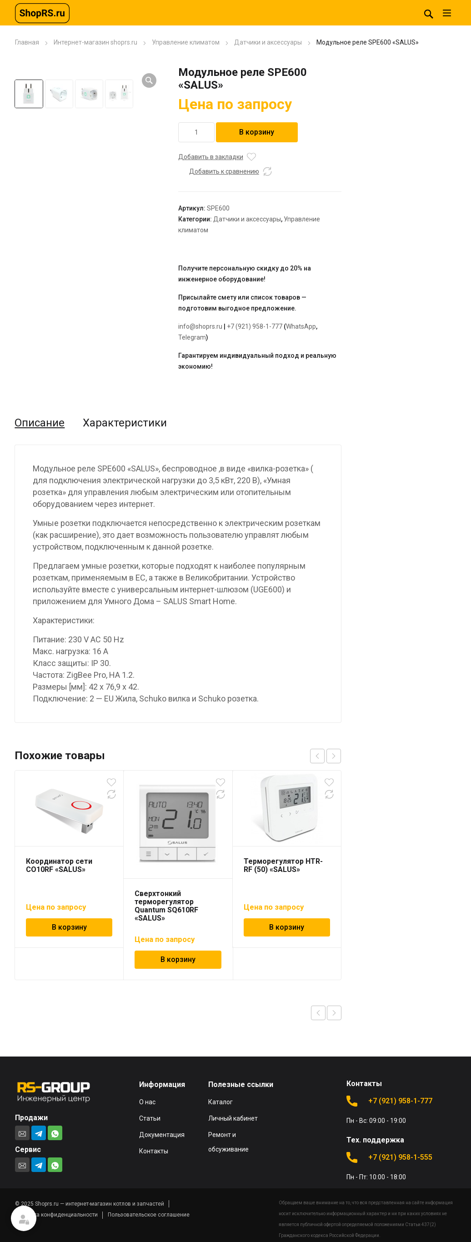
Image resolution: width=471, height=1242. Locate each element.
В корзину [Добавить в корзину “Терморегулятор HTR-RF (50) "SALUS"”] (286, 927)
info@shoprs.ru (200, 326)
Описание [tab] (40, 422)
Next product (334, 1013)
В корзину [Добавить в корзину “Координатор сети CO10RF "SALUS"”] (69, 927)
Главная (27, 42)
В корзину (256, 132)
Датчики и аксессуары (268, 42)
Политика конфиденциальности (56, 1215)
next (333, 756)
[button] (149, 80)
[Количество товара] (196, 132)
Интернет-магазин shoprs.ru (95, 42)
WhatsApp (301, 326)
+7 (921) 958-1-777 (254, 326)
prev (317, 756)
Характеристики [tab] (125, 422)
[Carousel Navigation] (325, 756)
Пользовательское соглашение (149, 1215)
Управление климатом (186, 42)
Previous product (318, 1013)
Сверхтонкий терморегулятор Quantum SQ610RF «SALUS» (166, 905)
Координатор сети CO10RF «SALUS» (59, 865)
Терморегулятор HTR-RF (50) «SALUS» (283, 865)
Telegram (192, 337)
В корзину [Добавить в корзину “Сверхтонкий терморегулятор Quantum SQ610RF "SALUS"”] (177, 959)
